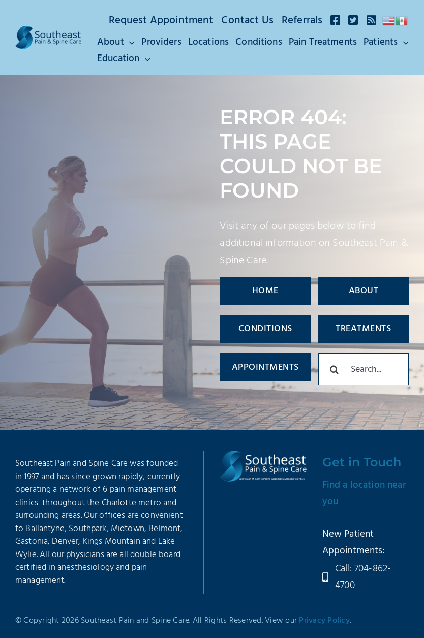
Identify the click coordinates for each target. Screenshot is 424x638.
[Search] (334, 369)
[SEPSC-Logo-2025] (48, 31)
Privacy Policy (324, 620)
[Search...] (363, 369)
